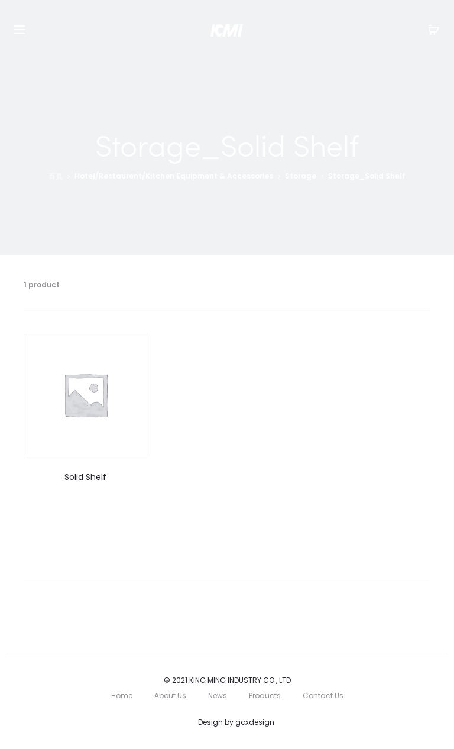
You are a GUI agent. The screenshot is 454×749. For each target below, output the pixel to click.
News (217, 695)
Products (265, 695)
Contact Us (323, 695)
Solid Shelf (85, 477)
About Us (170, 695)
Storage (300, 176)
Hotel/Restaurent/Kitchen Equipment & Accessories (173, 176)
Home (121, 695)
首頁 (55, 176)
